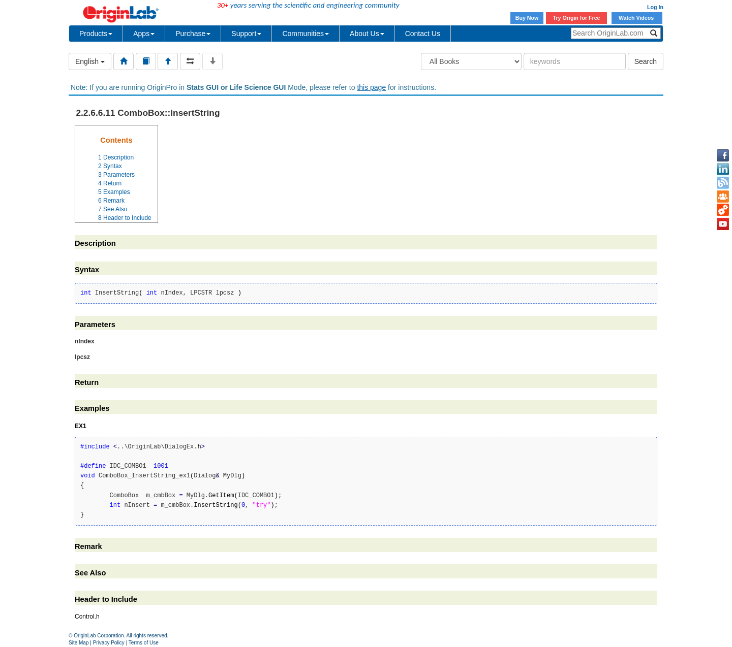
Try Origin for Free (576, 18)
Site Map (78, 642)
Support (246, 33)
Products (95, 33)
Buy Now (527, 18)
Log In (655, 7)
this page (371, 87)
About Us (367, 33)
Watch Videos (637, 18)
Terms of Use (144, 642)
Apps (144, 33)
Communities (305, 33)
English (90, 61)
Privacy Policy (109, 642)
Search (645, 61)
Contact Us (422, 33)
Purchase (192, 33)
